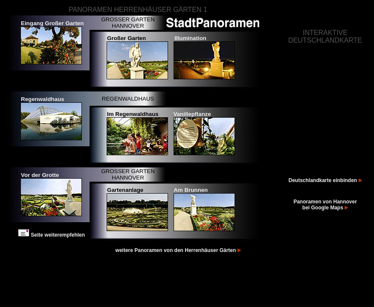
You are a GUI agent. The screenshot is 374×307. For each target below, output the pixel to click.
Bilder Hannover (10, 253)
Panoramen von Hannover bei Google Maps (325, 205)
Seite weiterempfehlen (51, 235)
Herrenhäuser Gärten (213, 250)
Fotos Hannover (5, 253)
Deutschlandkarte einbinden (325, 180)
